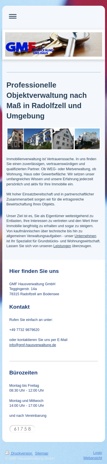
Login (97, 453)
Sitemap (41, 453)
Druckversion (19, 453)
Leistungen (62, 246)
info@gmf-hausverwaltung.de (32, 345)
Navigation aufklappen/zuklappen (54, 16)
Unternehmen (85, 236)
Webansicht (92, 458)
